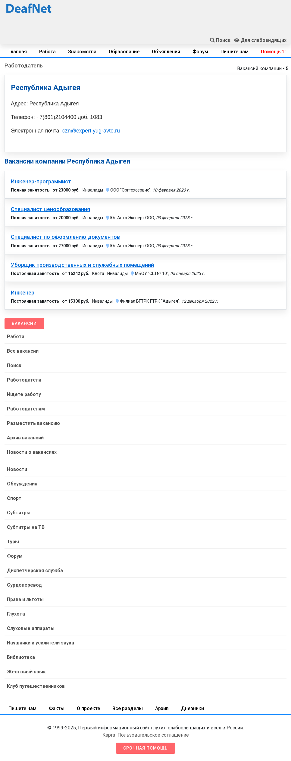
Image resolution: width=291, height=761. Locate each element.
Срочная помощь (145, 748)
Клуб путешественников (36, 686)
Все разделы (127, 708)
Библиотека (21, 657)
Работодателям (26, 409)
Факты (56, 708)
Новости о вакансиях (32, 452)
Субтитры (18, 513)
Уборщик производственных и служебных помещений (82, 265)
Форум (200, 52)
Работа (47, 52)
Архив (162, 708)
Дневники (192, 708)
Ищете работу (24, 394)
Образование (124, 52)
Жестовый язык (26, 672)
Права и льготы (25, 599)
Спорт (14, 498)
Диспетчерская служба (35, 570)
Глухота (16, 614)
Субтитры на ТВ (26, 527)
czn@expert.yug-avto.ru (91, 131)
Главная (17, 52)
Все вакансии (23, 351)
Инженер (22, 293)
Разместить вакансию (33, 423)
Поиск (14, 365)
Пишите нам (235, 52)
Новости (17, 469)
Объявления (166, 52)
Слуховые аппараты (31, 628)
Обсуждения (22, 484)
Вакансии (24, 323)
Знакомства (82, 52)
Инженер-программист (41, 182)
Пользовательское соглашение (153, 735)
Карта (108, 735)
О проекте (88, 708)
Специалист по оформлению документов (65, 237)
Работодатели (24, 380)
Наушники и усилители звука (40, 643)
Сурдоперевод (24, 585)
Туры (13, 541)
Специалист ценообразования (50, 209)
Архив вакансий (25, 438)
